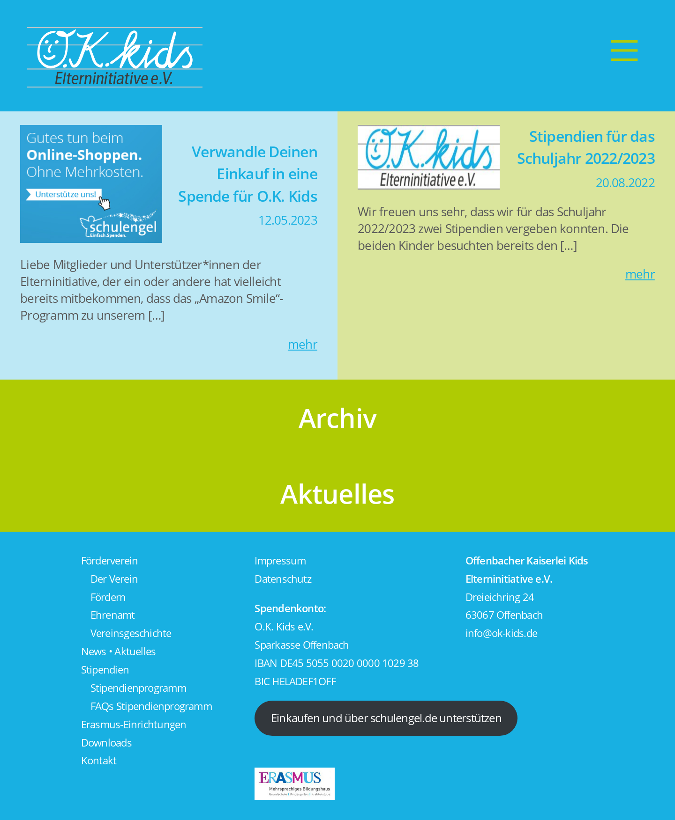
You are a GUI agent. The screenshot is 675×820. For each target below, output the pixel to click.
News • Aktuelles (118, 651)
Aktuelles (337, 493)
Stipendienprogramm (138, 688)
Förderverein (109, 560)
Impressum (280, 560)
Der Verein (114, 579)
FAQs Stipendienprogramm (151, 706)
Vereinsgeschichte (131, 633)
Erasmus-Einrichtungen (134, 724)
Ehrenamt (112, 615)
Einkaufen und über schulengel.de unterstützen (386, 717)
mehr (302, 344)
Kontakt (99, 760)
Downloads (106, 742)
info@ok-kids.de (501, 633)
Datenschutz (283, 579)
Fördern (108, 597)
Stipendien (105, 669)
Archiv (337, 417)
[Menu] (624, 50)
